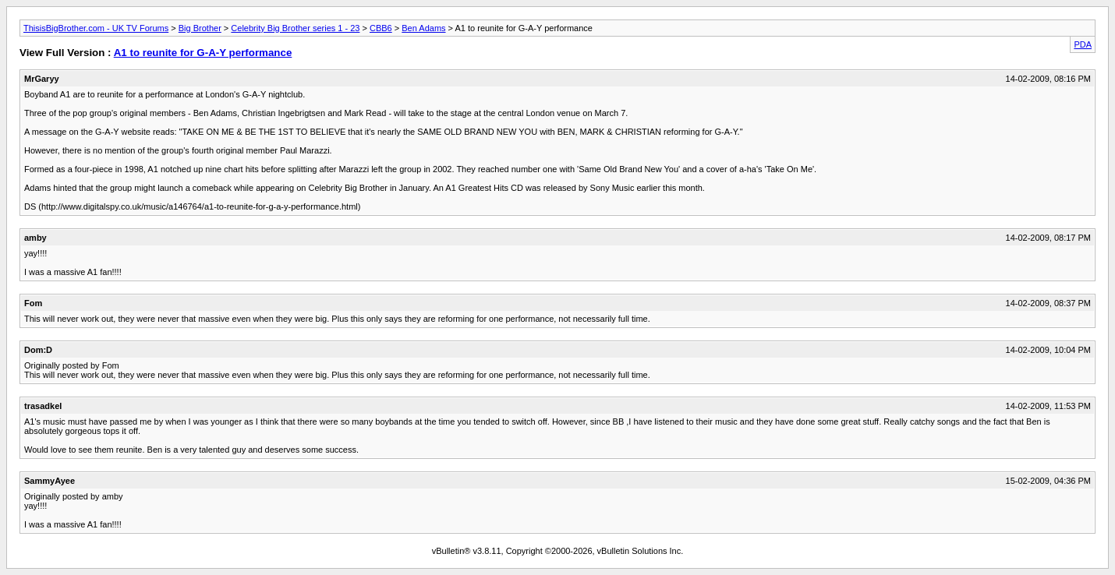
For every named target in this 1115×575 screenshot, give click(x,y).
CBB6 (381, 28)
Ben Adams (423, 28)
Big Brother (200, 28)
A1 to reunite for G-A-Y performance (203, 52)
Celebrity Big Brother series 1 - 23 (295, 28)
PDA (1083, 44)
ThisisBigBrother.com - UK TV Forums (95, 28)
